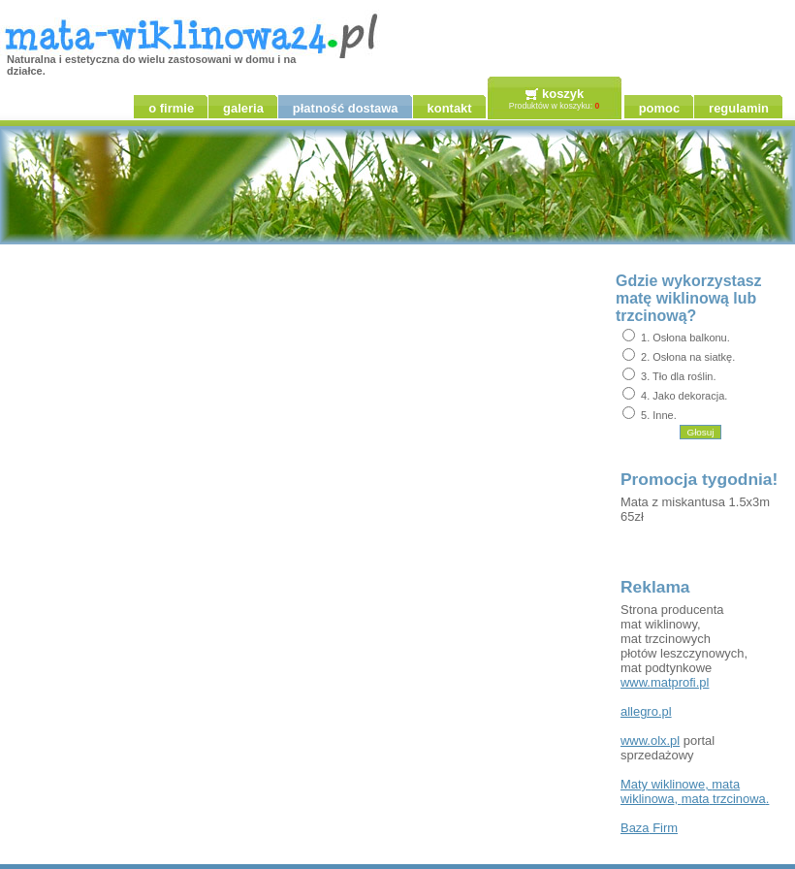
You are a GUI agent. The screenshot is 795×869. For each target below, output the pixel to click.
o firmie (171, 108)
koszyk (563, 93)
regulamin (739, 108)
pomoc (659, 108)
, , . (694, 791)
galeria (243, 108)
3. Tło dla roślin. (678, 376)
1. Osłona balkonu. (685, 337)
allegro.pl (646, 711)
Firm (649, 828)
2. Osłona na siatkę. (688, 357)
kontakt (450, 108)
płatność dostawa (345, 108)
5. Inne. (659, 415)
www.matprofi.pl (664, 682)
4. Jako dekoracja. (684, 396)
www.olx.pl (650, 740)
